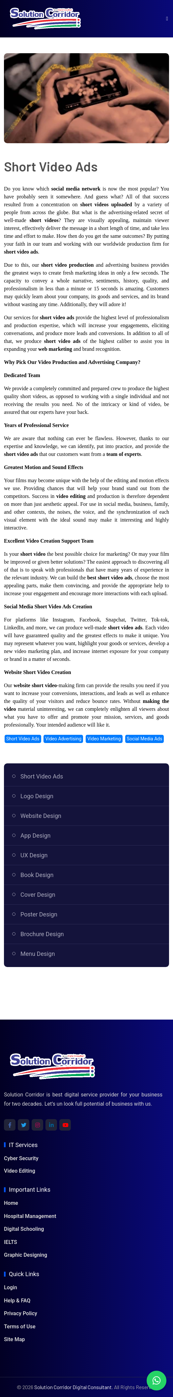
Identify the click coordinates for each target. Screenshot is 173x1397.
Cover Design (37, 894)
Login (10, 1287)
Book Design (36, 874)
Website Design (40, 815)
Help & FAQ (17, 1300)
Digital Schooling (24, 1229)
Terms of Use (20, 1326)
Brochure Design (42, 934)
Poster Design (38, 914)
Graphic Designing (25, 1255)
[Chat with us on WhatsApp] (156, 1380)
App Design (35, 835)
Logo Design (36, 796)
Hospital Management (30, 1216)
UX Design (34, 855)
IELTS (10, 1242)
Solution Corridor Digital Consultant (73, 1387)
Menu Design (37, 953)
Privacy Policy (20, 1313)
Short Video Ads (41, 776)
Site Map (14, 1339)
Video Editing (19, 1171)
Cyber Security (21, 1158)
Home (11, 1203)
